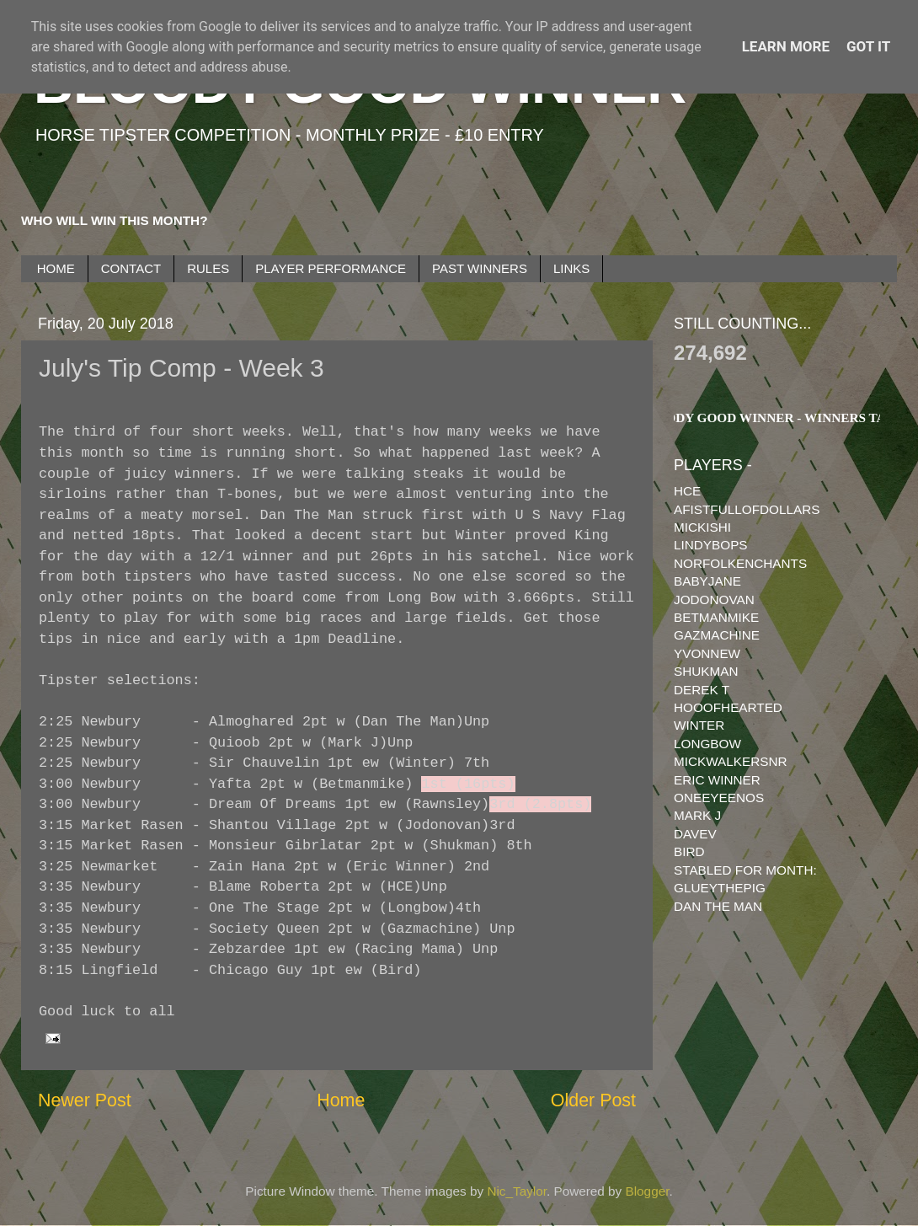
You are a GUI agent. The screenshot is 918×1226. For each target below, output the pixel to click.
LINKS (571, 268)
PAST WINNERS (479, 268)
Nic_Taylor (517, 1191)
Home (341, 1100)
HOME (56, 268)
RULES (208, 268)
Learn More (786, 46)
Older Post (593, 1100)
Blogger (648, 1191)
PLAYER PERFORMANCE (330, 268)
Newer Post (84, 1100)
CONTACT (131, 268)
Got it (868, 46)
